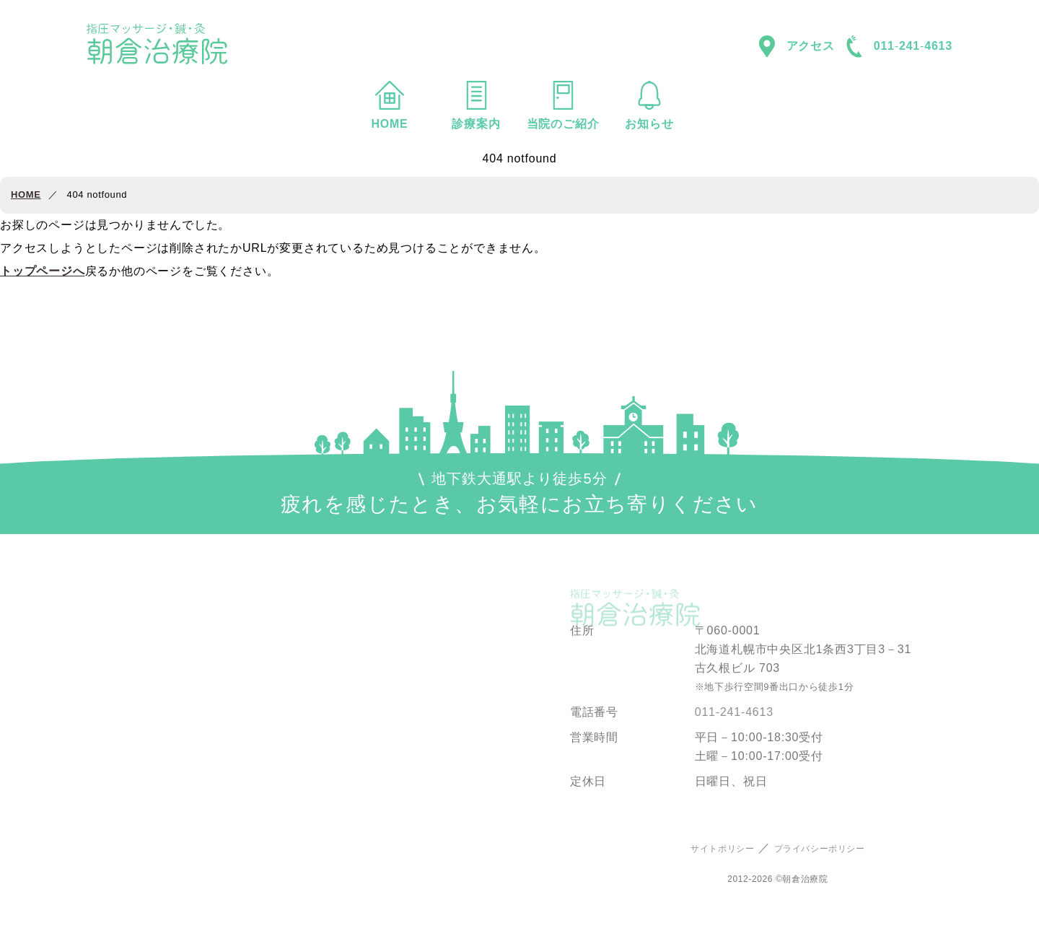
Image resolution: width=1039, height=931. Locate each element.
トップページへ (42, 271)
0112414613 (899, 46)
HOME (389, 105)
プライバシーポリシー (819, 849)
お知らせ (649, 105)
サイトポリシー (722, 849)
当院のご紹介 (563, 105)
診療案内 (476, 105)
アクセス (797, 45)
